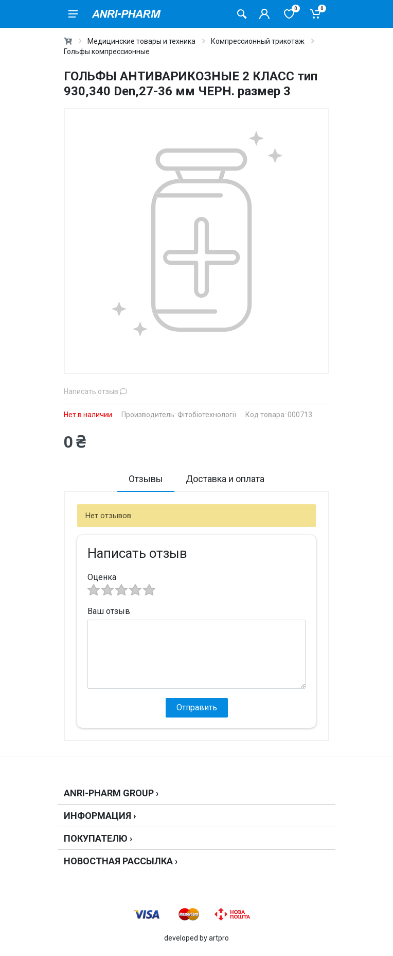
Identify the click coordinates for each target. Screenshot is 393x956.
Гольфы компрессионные (107, 51)
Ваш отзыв (108, 611)
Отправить (196, 707)
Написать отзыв (95, 391)
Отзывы (146, 478)
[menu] (73, 14)
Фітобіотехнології (206, 415)
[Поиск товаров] (241, 14)
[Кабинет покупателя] (264, 14)
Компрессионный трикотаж (258, 41)
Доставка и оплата (225, 478)
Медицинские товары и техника (141, 41)
